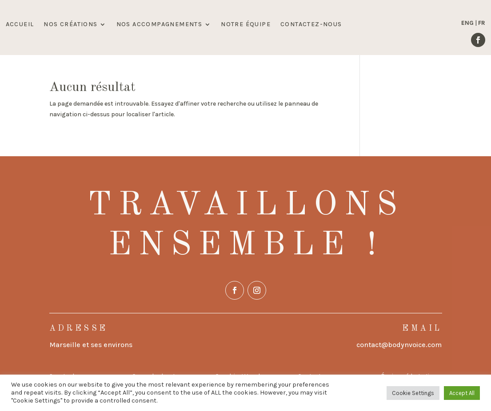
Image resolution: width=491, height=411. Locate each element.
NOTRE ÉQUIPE (246, 24)
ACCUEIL (20, 24)
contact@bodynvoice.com (399, 344)
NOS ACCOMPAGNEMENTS (159, 24)
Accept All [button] (462, 393)
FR (481, 23)
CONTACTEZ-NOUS (311, 24)
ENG (467, 23)
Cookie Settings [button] (413, 393)
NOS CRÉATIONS (70, 24)
